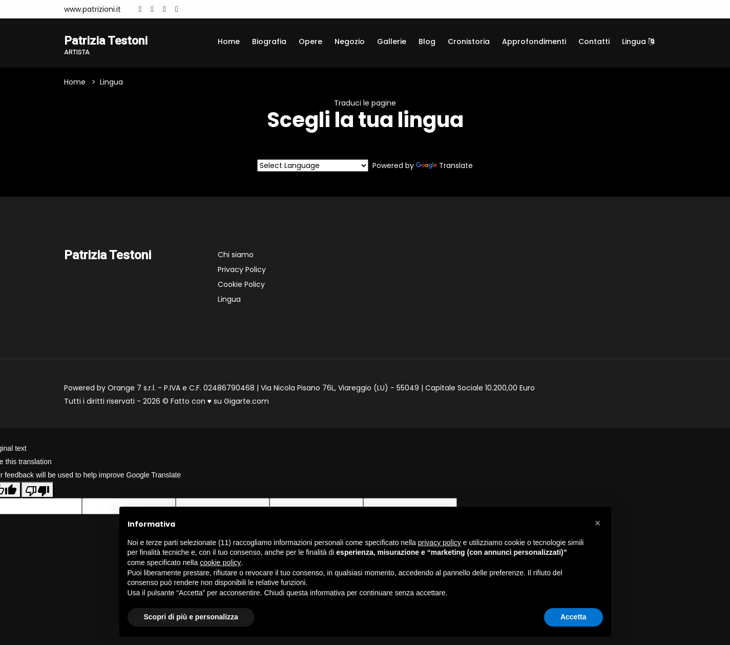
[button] (598, 523)
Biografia (269, 41)
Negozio (350, 41)
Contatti (594, 41)
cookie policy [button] (220, 562)
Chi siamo (236, 255)
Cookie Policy (241, 285)
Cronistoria (469, 41)
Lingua (638, 41)
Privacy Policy (242, 270)
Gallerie (391, 41)
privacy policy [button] (439, 542)
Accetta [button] (573, 617)
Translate (444, 166)
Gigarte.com (246, 402)
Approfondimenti (534, 41)
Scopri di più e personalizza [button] (191, 617)
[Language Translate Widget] (312, 166)
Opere (310, 41)
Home (229, 41)
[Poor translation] (37, 490)
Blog (427, 41)
